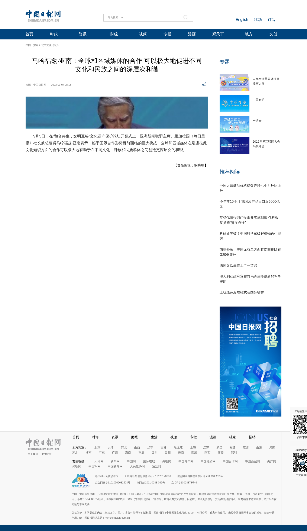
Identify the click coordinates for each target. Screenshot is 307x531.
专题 (225, 62)
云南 (181, 452)
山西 (137, 447)
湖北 (75, 452)
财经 (134, 437)
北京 (97, 447)
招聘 (252, 437)
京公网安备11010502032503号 (112, 482)
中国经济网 (208, 461)
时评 (95, 437)
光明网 (76, 466)
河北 (124, 447)
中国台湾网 (230, 461)
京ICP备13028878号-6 (184, 482)
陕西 (207, 452)
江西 (246, 447)
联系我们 (47, 454)
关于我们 (33, 454)
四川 (155, 452)
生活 (154, 437)
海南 (128, 452)
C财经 (112, 34)
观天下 (218, 34)
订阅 (271, 19)
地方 (249, 34)
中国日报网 (32, 45)
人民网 (98, 461)
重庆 (141, 452)
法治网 (156, 466)
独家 (232, 437)
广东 (102, 452)
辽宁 (150, 447)
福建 (233, 447)
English (242, 19)
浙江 (219, 447)
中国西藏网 (252, 461)
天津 (111, 447)
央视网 (166, 461)
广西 (115, 452)
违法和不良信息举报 (106, 476)
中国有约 (259, 99)
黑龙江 (178, 447)
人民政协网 (137, 466)
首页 (29, 34)
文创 (273, 34)
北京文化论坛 (49, 45)
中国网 (131, 461)
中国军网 (94, 466)
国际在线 (149, 461)
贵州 (168, 452)
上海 (193, 447)
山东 (259, 447)
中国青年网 (185, 461)
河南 (272, 447)
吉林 (164, 447)
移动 (258, 19)
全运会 (257, 120)
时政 (54, 34)
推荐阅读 (230, 172)
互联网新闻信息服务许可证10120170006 (148, 476)
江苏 (206, 447)
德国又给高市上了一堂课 (238, 265)
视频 (143, 34)
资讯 (83, 34)
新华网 (115, 461)
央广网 (271, 461)
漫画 (192, 34)
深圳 (234, 452)
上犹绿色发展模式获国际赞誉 (242, 292)
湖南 (88, 452)
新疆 (221, 452)
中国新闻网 (115, 466)
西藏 (194, 452)
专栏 (167, 34)
